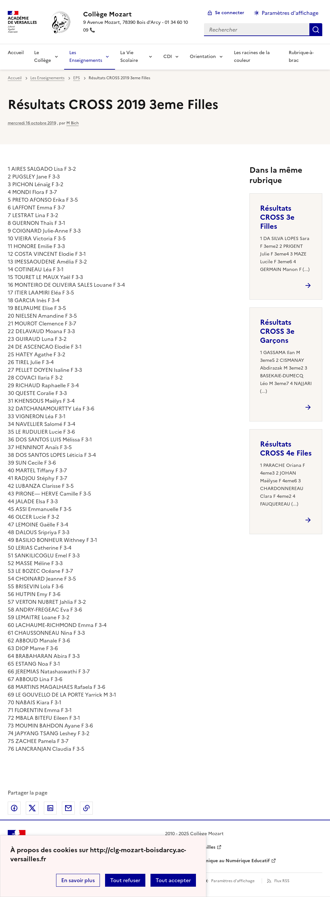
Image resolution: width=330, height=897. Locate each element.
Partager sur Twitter (32, 808)
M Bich (72, 123)
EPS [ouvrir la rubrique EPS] (76, 78)
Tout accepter (173, 880)
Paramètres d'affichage (233, 881)
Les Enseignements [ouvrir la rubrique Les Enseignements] (47, 78)
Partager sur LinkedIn (50, 808)
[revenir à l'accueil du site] (138, 14)
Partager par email (68, 808)
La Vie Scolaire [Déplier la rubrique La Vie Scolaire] (129, 56)
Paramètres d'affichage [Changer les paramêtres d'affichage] (290, 13)
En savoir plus (78, 880)
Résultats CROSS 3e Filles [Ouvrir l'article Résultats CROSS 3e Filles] (277, 217)
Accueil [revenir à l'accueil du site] (16, 52)
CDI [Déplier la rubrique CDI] (167, 56)
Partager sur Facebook (14, 808)
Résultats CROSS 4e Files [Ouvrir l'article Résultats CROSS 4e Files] (286, 448)
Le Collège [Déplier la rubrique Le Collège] (42, 56)
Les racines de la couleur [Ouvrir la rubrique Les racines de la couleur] (252, 56)
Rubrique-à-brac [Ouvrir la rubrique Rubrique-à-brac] (301, 56)
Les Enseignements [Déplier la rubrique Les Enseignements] (85, 56)
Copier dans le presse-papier (86, 808)
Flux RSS (281, 881)
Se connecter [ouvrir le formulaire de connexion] (229, 12)
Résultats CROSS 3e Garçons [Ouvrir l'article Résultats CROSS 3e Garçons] (277, 331)
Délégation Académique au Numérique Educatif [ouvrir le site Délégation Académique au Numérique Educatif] (217, 860)
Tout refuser (125, 880)
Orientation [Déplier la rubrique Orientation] (203, 56)
